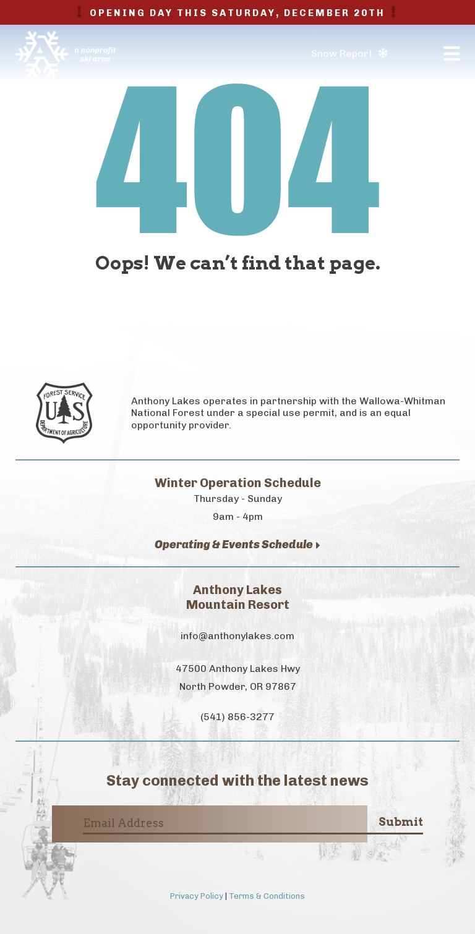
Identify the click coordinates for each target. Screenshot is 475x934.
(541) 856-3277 (237, 717)
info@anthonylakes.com (237, 636)
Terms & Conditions (267, 896)
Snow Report (349, 53)
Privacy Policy (196, 896)
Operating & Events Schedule (237, 544)
